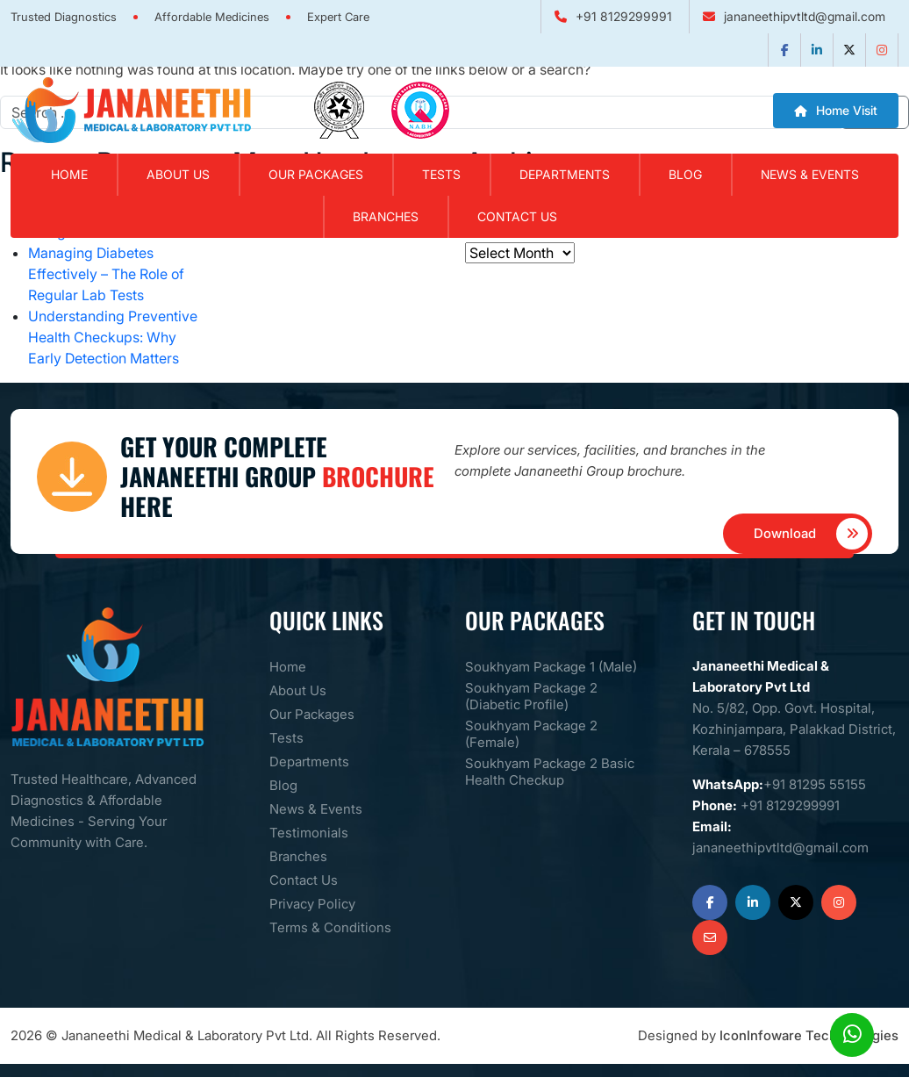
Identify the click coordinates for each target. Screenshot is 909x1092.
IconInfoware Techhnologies (808, 1035)
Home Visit (835, 110)
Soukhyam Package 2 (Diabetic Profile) (531, 696)
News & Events (810, 174)
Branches (386, 216)
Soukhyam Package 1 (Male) (551, 666)
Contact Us (517, 216)
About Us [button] (178, 174)
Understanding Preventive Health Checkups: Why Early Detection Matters (112, 337)
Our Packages (315, 174)
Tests (441, 174)
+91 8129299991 (624, 16)
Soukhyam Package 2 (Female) (531, 734)
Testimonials (308, 832)
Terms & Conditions (330, 927)
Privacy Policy (312, 903)
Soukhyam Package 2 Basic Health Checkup (549, 771)
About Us (297, 690)
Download (811, 534)
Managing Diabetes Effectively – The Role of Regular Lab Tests (106, 274)
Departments (564, 174)
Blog (685, 174)
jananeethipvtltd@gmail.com (804, 16)
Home (69, 174)
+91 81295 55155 (814, 784)
